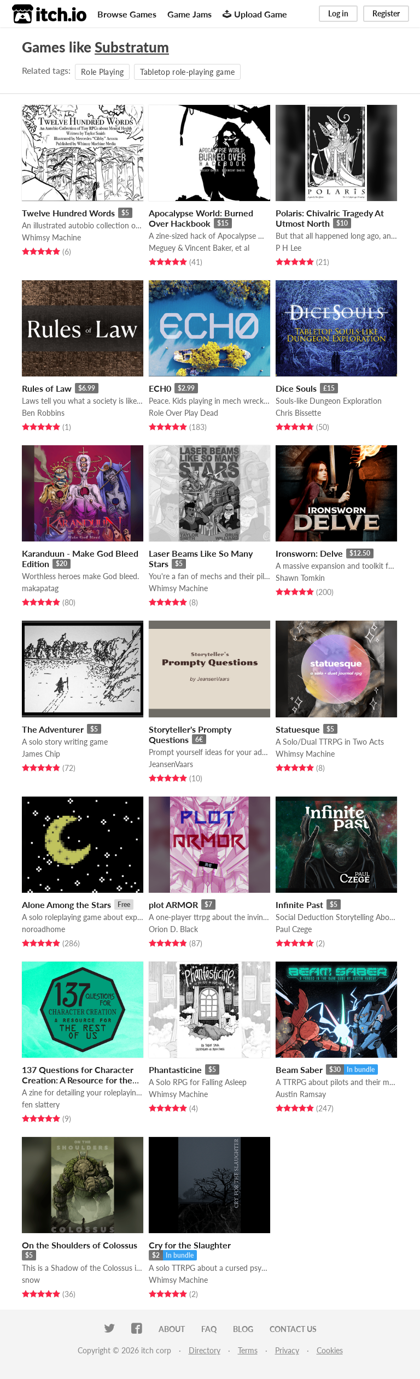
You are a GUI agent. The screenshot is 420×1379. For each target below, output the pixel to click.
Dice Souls (296, 388)
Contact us (293, 1329)
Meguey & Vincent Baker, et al (199, 247)
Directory (204, 1350)
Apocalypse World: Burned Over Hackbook (201, 218)
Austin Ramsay (301, 1094)
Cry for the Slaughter (190, 1245)
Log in (338, 13)
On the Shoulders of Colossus (79, 1245)
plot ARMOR (173, 904)
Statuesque (298, 729)
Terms (248, 1350)
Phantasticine (175, 1069)
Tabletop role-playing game (187, 71)
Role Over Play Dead (183, 412)
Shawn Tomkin (300, 577)
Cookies (330, 1350)
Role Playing (102, 71)
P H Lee (288, 247)
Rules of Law (47, 388)
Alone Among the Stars (66, 904)
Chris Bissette (298, 412)
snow (31, 1279)
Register (386, 13)
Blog (243, 1329)
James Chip (41, 753)
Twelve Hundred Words (68, 213)
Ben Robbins (43, 412)
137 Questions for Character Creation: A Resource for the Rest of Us (77, 1079)
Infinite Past (299, 904)
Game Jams (189, 14)
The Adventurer (53, 729)
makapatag (40, 588)
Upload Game (255, 14)
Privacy (287, 1350)
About (172, 1329)
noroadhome (43, 929)
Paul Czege (294, 929)
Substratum (132, 47)
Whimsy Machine (51, 237)
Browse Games (126, 14)
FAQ (209, 1329)
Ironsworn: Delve (309, 553)
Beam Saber (299, 1069)
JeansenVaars (171, 764)
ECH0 (160, 388)
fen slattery (41, 1104)
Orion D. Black (173, 929)
